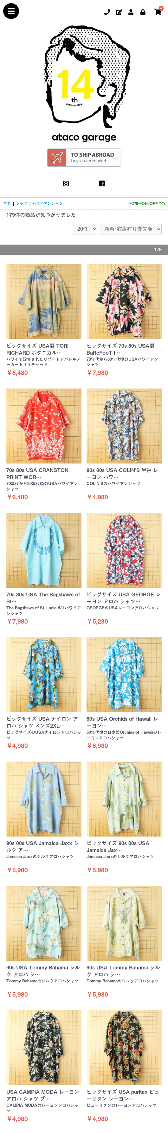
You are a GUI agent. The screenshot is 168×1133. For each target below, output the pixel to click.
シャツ (21, 203)
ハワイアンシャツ (47, 203)
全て (7, 203)
